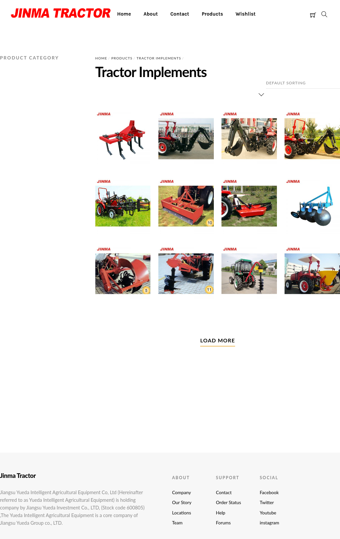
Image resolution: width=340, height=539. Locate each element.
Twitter (267, 502)
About (150, 14)
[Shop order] (303, 83)
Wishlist (245, 14)
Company (181, 492)
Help (220, 512)
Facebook (269, 492)
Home (124, 14)
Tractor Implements (158, 58)
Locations (181, 512)
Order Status (228, 502)
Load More (217, 340)
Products (212, 14)
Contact (179, 14)
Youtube (268, 512)
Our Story (181, 502)
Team (177, 522)
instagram (269, 522)
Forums (223, 522)
